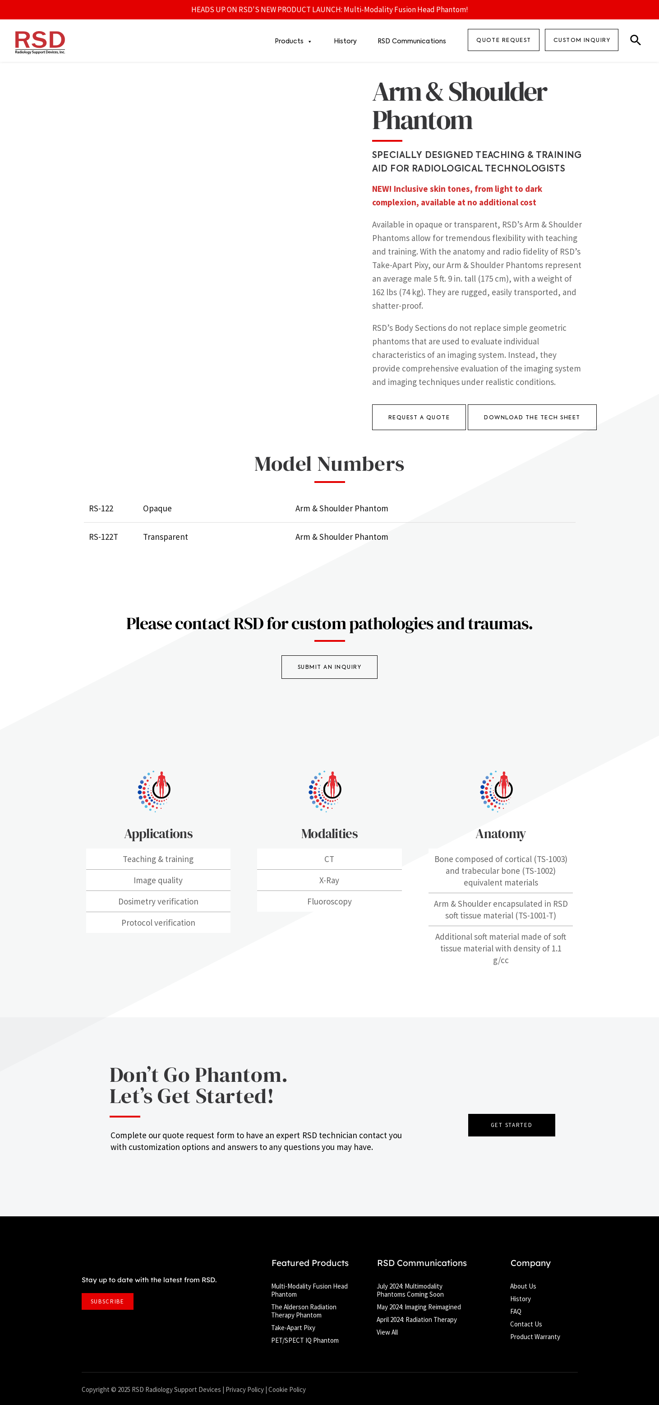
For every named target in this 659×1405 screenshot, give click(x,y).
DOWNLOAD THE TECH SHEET (532, 418)
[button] (636, 41)
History (345, 41)
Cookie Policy (287, 1389)
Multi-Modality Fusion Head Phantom (309, 1290)
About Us (523, 1286)
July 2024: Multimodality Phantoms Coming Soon (410, 1290)
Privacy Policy (245, 1389)
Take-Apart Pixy (293, 1327)
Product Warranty (535, 1336)
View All (387, 1332)
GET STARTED (512, 1125)
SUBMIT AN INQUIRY (330, 667)
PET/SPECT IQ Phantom (305, 1340)
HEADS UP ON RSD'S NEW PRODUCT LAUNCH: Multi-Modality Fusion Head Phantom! (329, 9)
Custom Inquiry (581, 40)
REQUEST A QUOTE (419, 418)
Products (294, 41)
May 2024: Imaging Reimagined (419, 1307)
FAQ (515, 1311)
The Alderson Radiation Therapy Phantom (303, 1311)
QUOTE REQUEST (503, 40)
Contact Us (526, 1324)
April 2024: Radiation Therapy (417, 1319)
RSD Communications (412, 41)
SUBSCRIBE (107, 1301)
